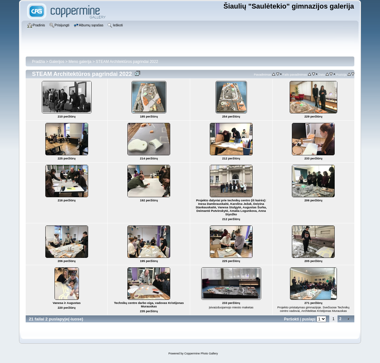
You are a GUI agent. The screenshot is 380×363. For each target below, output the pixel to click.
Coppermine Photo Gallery (201, 353)
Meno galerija (79, 61)
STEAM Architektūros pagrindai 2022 (127, 61)
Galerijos (56, 61)
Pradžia (38, 61)
